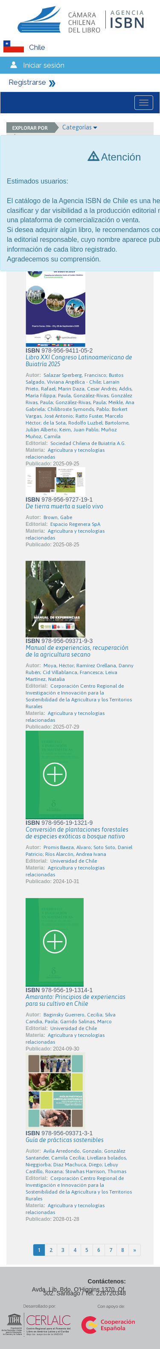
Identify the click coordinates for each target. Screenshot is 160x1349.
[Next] (134, 1250)
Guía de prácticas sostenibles (65, 1140)
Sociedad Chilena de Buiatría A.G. (88, 443)
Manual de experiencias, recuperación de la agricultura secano (77, 651)
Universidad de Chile (73, 861)
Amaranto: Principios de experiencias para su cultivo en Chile (75, 1000)
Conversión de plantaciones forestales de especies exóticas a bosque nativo (77, 833)
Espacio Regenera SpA (75, 524)
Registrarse (27, 82)
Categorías (79, 127)
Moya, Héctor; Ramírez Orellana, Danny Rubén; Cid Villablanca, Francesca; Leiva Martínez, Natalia (80, 672)
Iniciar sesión (43, 65)
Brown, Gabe (58, 517)
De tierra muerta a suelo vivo (64, 506)
